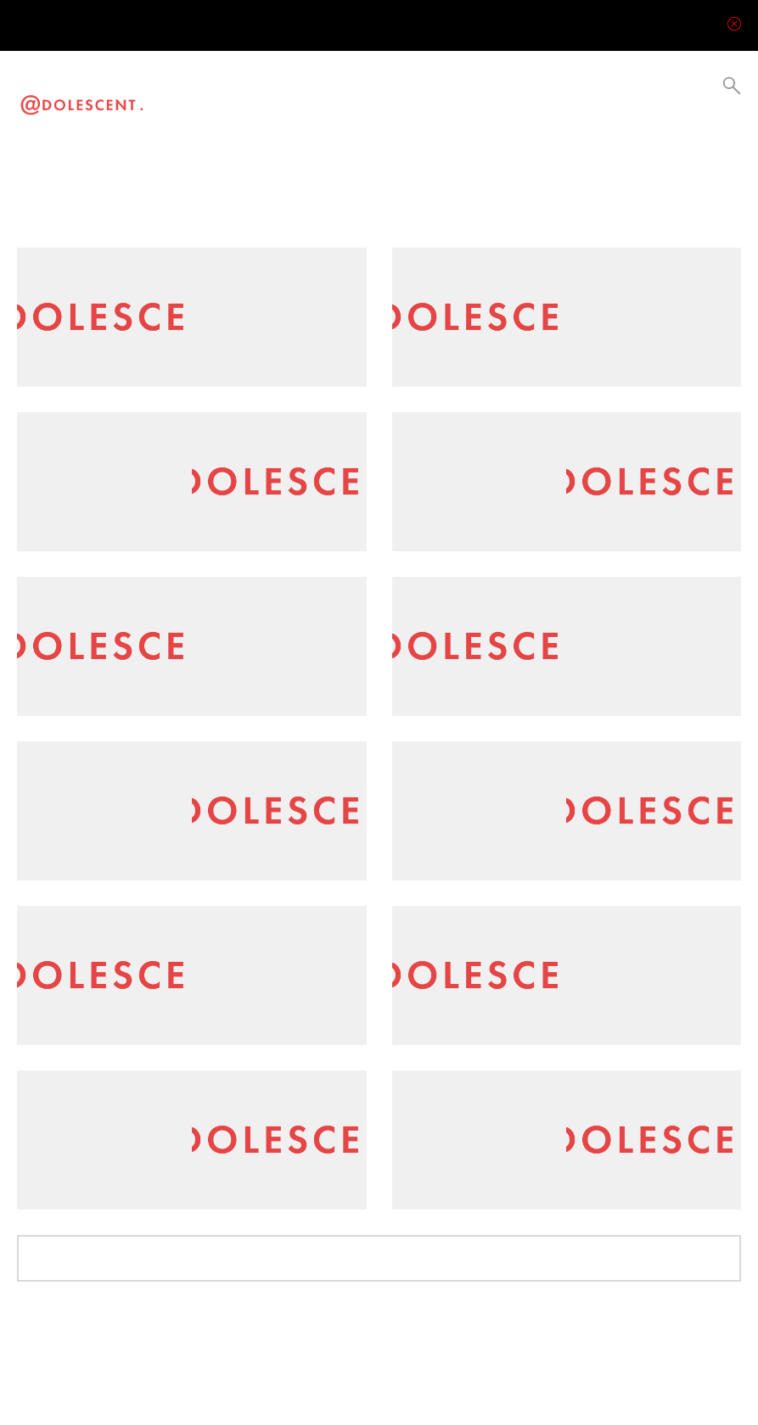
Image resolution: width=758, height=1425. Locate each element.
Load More (379, 1255)
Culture (300, 98)
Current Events (334, 98)
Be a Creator (406, 98)
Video (206, 98)
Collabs (369, 98)
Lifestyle (268, 98)
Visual (236, 98)
